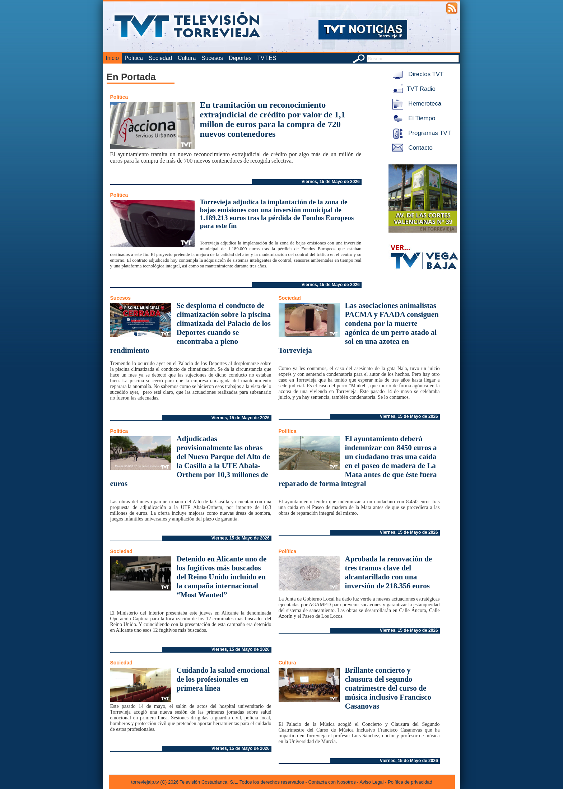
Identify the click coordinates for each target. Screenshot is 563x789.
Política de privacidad (410, 782)
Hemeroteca (416, 103)
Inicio (112, 58)
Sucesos (212, 58)
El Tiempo (413, 118)
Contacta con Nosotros (331, 782)
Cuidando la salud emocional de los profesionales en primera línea (223, 679)
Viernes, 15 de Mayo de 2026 (331, 181)
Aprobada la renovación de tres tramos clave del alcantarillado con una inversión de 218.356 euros (388, 572)
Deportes (240, 58)
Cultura (187, 58)
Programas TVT (420, 133)
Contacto (411, 147)
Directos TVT (417, 74)
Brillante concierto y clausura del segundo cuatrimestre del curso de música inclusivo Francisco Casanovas (388, 688)
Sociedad (160, 58)
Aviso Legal (372, 782)
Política (134, 58)
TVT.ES (266, 58)
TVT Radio (413, 88)
